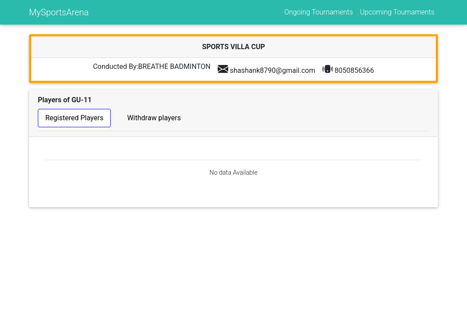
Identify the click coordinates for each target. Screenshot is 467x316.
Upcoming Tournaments (397, 12)
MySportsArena (59, 12)
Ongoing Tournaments (318, 12)
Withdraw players (154, 118)
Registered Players (74, 118)
